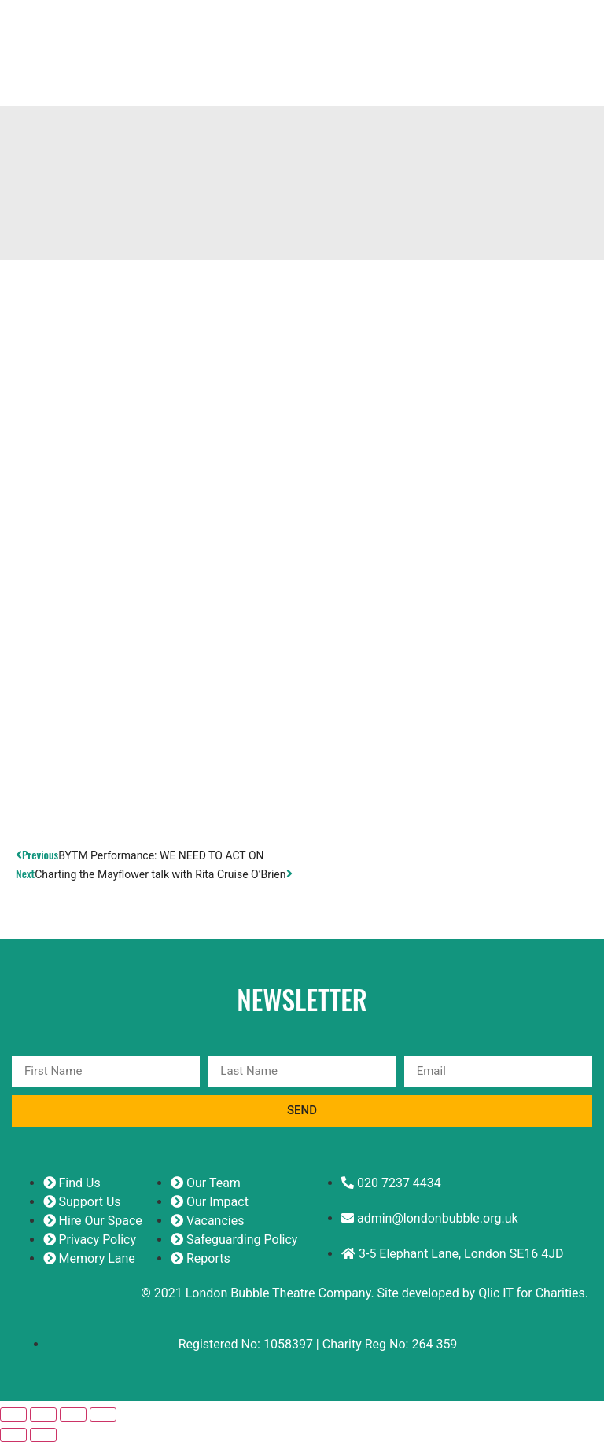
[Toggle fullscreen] (43, 1414)
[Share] (73, 1414)
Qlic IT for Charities (531, 1293)
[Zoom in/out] (13, 1414)
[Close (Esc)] (103, 1414)
